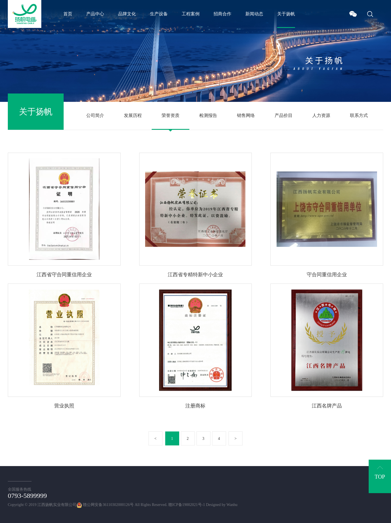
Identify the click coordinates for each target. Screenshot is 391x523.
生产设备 (159, 13)
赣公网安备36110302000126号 (105, 505)
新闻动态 (254, 13)
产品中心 (95, 13)
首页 (67, 13)
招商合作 (222, 13)
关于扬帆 (286, 13)
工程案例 (191, 13)
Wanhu (232, 505)
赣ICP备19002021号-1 (186, 505)
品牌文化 (127, 13)
